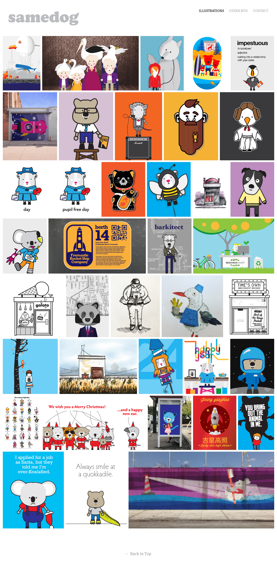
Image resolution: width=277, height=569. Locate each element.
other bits (238, 11)
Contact (260, 11)
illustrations (211, 11)
